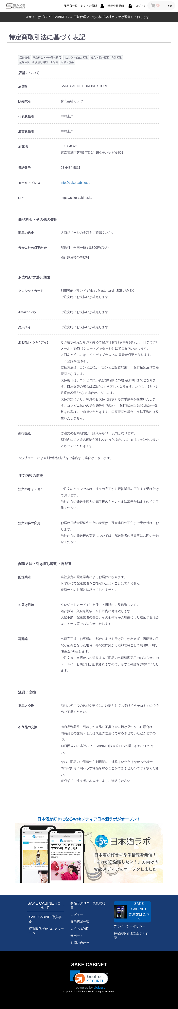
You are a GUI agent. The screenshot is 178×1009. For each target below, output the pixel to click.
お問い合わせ (79, 942)
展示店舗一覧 (79, 921)
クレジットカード (31, 291)
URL (21, 198)
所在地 (23, 146)
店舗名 (23, 86)
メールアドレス (29, 183)
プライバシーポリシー (129, 926)
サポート (76, 936)
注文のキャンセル (31, 489)
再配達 (23, 639)
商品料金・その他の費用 (47, 57)
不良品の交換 (27, 727)
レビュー (76, 915)
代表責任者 (26, 116)
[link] (89, 980)
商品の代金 (26, 232)
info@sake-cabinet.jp (75, 182)
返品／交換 (26, 705)
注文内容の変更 (29, 523)
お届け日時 (26, 605)
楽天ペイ (24, 327)
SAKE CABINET (89, 964)
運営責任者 (26, 131)
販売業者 (24, 101)
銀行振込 (24, 433)
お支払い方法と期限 (76, 57)
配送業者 (24, 577)
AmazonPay (27, 312)
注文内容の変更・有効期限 (106, 57)
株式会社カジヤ (110, 17)
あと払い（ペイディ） (34, 342)
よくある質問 (79, 928)
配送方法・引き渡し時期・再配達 (38, 62)
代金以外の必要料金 (32, 248)
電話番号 (24, 168)
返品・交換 (67, 62)
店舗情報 (24, 57)
